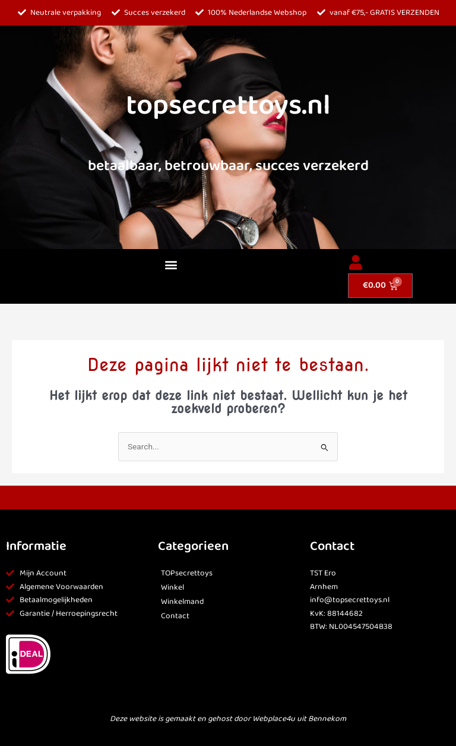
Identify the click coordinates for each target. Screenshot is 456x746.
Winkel (172, 587)
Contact (175, 616)
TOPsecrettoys (187, 573)
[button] (171, 265)
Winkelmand (182, 602)
